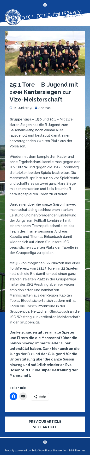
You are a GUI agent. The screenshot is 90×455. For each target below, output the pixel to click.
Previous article (45, 421)
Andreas (44, 108)
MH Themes (77, 450)
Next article (45, 427)
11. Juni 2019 (22, 108)
